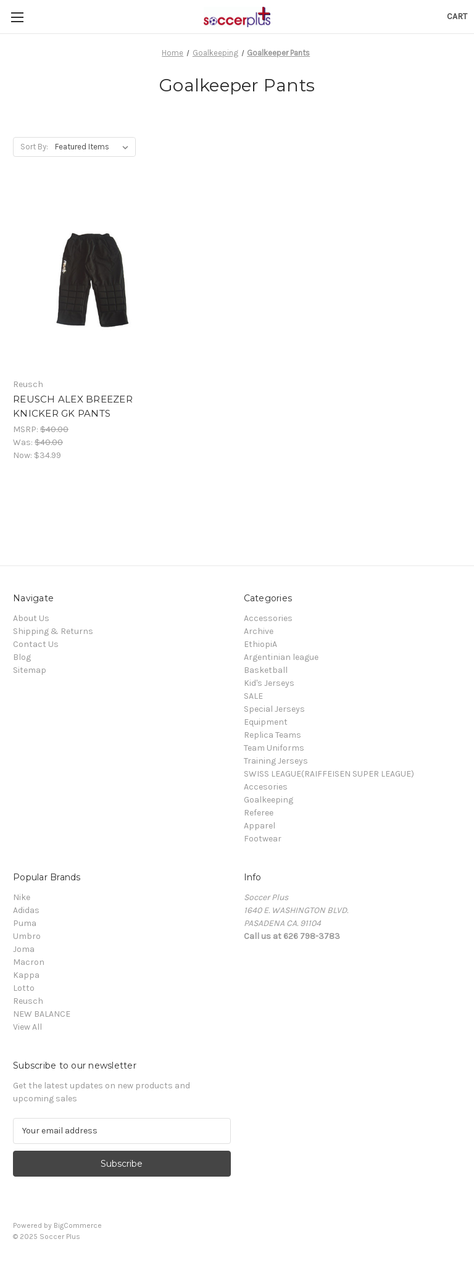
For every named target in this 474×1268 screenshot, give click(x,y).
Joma (24, 949)
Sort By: (34, 146)
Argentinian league (281, 657)
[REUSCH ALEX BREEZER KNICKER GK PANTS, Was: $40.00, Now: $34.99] (83, 279)
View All (27, 1027)
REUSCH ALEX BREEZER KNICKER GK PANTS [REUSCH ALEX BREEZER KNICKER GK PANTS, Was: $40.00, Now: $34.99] (73, 406)
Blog (22, 657)
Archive (258, 631)
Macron (28, 962)
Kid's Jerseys (269, 683)
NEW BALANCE (41, 1014)
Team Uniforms (274, 748)
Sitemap (29, 670)
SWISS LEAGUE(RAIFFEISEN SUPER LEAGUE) (329, 774)
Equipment (266, 722)
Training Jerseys (276, 761)
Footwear (262, 838)
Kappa (26, 975)
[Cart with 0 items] (457, 16)
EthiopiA (260, 644)
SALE (253, 696)
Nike (21, 897)
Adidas (26, 910)
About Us (31, 618)
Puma (24, 923)
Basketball (266, 670)
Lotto (24, 988)
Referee (258, 812)
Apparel (259, 825)
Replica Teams (272, 735)
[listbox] (94, 147)
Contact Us (36, 644)
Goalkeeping (268, 800)
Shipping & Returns (53, 631)
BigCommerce (78, 1225)
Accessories (268, 618)
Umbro (27, 936)
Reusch (28, 1001)
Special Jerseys (274, 709)
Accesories (266, 787)
